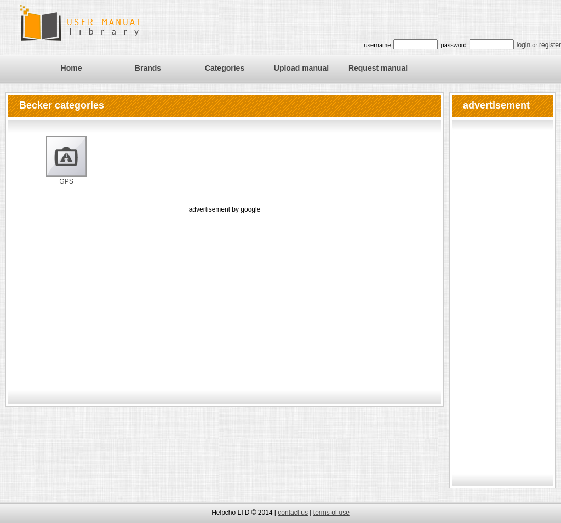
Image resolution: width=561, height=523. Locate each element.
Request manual (378, 68)
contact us (293, 512)
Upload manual (301, 68)
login (523, 45)
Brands (148, 68)
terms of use (331, 512)
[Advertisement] (225, 292)
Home (71, 68)
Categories (224, 68)
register (550, 45)
